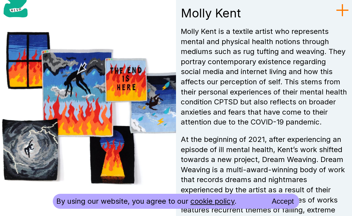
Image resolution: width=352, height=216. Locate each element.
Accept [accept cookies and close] (283, 201)
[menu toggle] (342, 10)
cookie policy (212, 201)
